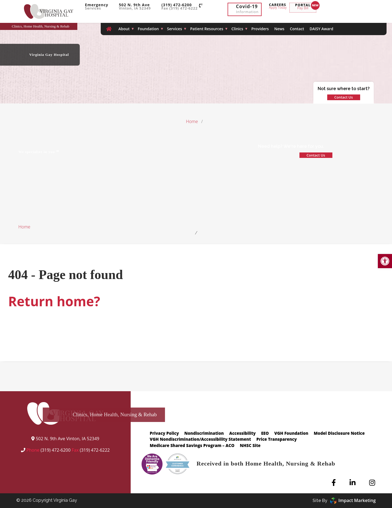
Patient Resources (206, 28)
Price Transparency (276, 439)
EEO (265, 433)
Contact (297, 28)
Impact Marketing (353, 500)
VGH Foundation (291, 433)
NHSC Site (250, 445)
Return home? (54, 301)
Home (192, 121)
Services (174, 28)
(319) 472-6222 (95, 450)
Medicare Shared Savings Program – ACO (192, 445)
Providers (260, 28)
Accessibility (242, 433)
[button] (385, 261)
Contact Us (343, 97)
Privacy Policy (164, 433)
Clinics (237, 28)
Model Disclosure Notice (339, 433)
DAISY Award (321, 28)
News (279, 28)
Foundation (148, 28)
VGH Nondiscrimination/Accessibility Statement (200, 439)
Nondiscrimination (204, 433)
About (124, 28)
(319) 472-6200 (56, 450)
